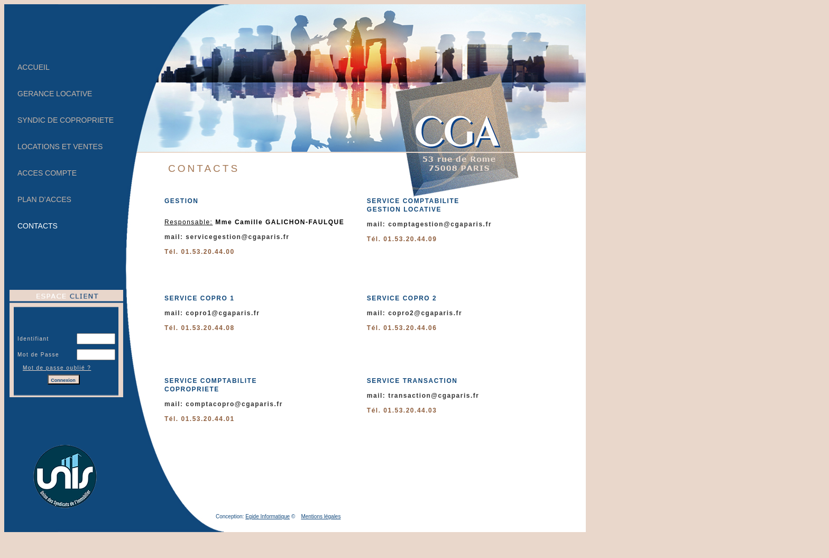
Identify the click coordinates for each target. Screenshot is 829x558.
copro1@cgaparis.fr (223, 313)
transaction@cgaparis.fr (433, 395)
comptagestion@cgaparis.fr (440, 224)
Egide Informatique (267, 516)
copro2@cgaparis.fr (425, 313)
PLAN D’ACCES (44, 199)
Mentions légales (320, 516)
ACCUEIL (33, 67)
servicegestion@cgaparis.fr (237, 237)
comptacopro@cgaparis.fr (234, 404)
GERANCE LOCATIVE (54, 93)
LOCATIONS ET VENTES (60, 146)
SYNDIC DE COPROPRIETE (65, 120)
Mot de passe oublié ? (57, 368)
